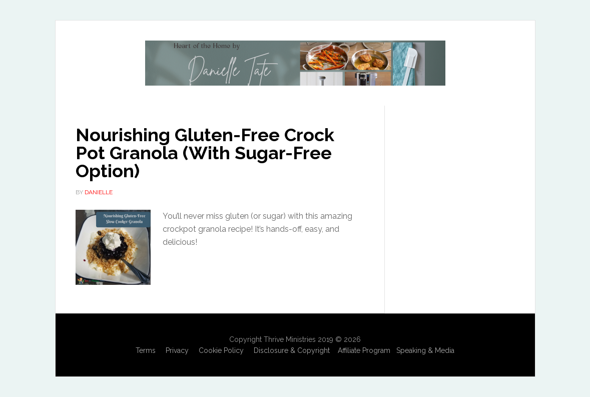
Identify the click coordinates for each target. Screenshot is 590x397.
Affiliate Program (364, 350)
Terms (146, 350)
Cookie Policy (221, 350)
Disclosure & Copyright (292, 350)
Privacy (177, 350)
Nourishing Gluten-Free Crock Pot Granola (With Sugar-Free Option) (205, 152)
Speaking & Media (425, 350)
